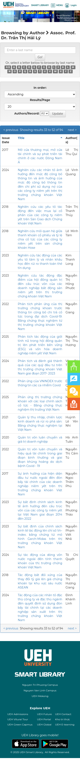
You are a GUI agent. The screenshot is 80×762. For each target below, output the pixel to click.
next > (72, 130)
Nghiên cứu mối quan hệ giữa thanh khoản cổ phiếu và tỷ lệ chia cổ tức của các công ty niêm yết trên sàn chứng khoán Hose (40, 239)
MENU (57, 5)
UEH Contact (63, 714)
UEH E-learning (65, 724)
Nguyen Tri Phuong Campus (40, 684)
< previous (10, 130)
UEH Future (44, 714)
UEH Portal (44, 719)
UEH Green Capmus (19, 724)
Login (71, 5)
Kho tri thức (62, 719)
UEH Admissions (17, 714)
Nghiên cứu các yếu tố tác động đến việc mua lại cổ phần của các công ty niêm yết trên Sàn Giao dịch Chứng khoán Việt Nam (40, 215)
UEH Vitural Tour (17, 719)
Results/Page (40, 100)
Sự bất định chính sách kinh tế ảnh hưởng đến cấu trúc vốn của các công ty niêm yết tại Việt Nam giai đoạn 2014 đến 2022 (40, 510)
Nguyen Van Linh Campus (40, 690)
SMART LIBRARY (40, 5)
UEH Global (44, 724)
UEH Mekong (40, 696)
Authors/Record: (26, 113)
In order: (40, 88)
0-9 (8, 67)
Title (21, 138)
